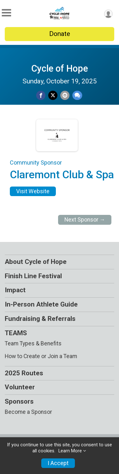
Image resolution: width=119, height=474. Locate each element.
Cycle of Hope (59, 68)
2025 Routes (24, 373)
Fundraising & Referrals (40, 318)
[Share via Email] (64, 95)
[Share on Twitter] (52, 95)
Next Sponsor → (84, 219)
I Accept (58, 463)
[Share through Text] (77, 95)
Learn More (70, 451)
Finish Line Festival (33, 276)
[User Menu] (108, 14)
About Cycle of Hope (36, 261)
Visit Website (33, 191)
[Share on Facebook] (40, 95)
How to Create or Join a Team (41, 356)
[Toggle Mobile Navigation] (6, 12)
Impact (15, 290)
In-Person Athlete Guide (41, 304)
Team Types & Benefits (33, 343)
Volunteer (20, 387)
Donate (59, 34)
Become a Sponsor (28, 412)
